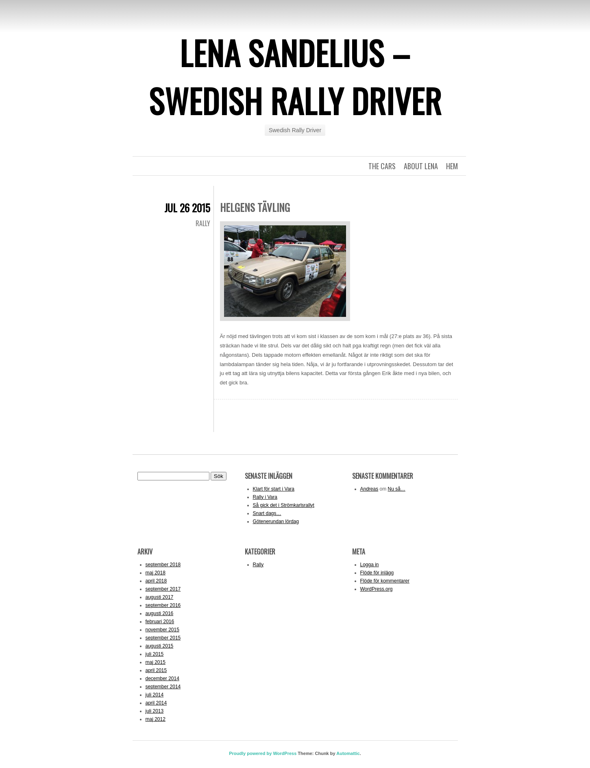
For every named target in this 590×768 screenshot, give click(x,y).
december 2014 (162, 678)
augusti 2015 (160, 646)
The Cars (382, 166)
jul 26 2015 (187, 207)
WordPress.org (376, 589)
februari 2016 (160, 621)
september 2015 (163, 638)
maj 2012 (155, 719)
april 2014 (156, 703)
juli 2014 (155, 695)
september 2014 (163, 686)
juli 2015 (155, 654)
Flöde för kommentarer (384, 581)
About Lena (421, 166)
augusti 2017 (160, 597)
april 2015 (156, 670)
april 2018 (156, 581)
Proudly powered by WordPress (262, 753)
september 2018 (163, 564)
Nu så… (396, 489)
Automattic (347, 753)
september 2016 (163, 605)
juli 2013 (155, 711)
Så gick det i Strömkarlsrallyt (283, 505)
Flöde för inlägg (377, 573)
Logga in (369, 564)
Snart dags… (267, 513)
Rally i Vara (265, 497)
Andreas (369, 489)
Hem (452, 166)
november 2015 (162, 630)
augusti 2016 (160, 613)
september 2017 (163, 589)
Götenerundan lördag (276, 521)
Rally (203, 223)
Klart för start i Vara (273, 489)
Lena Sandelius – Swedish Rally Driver (295, 76)
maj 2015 (155, 662)
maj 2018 (155, 573)
